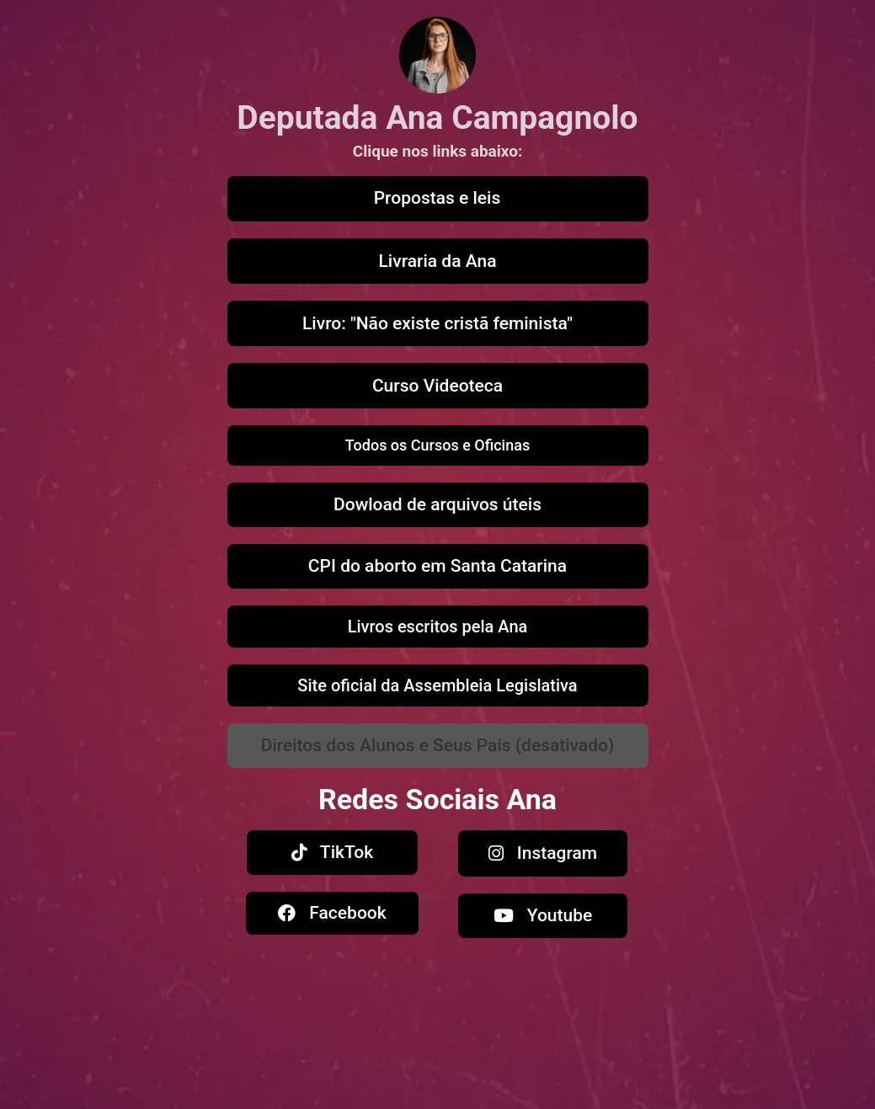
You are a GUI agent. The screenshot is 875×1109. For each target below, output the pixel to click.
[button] (437, 745)
